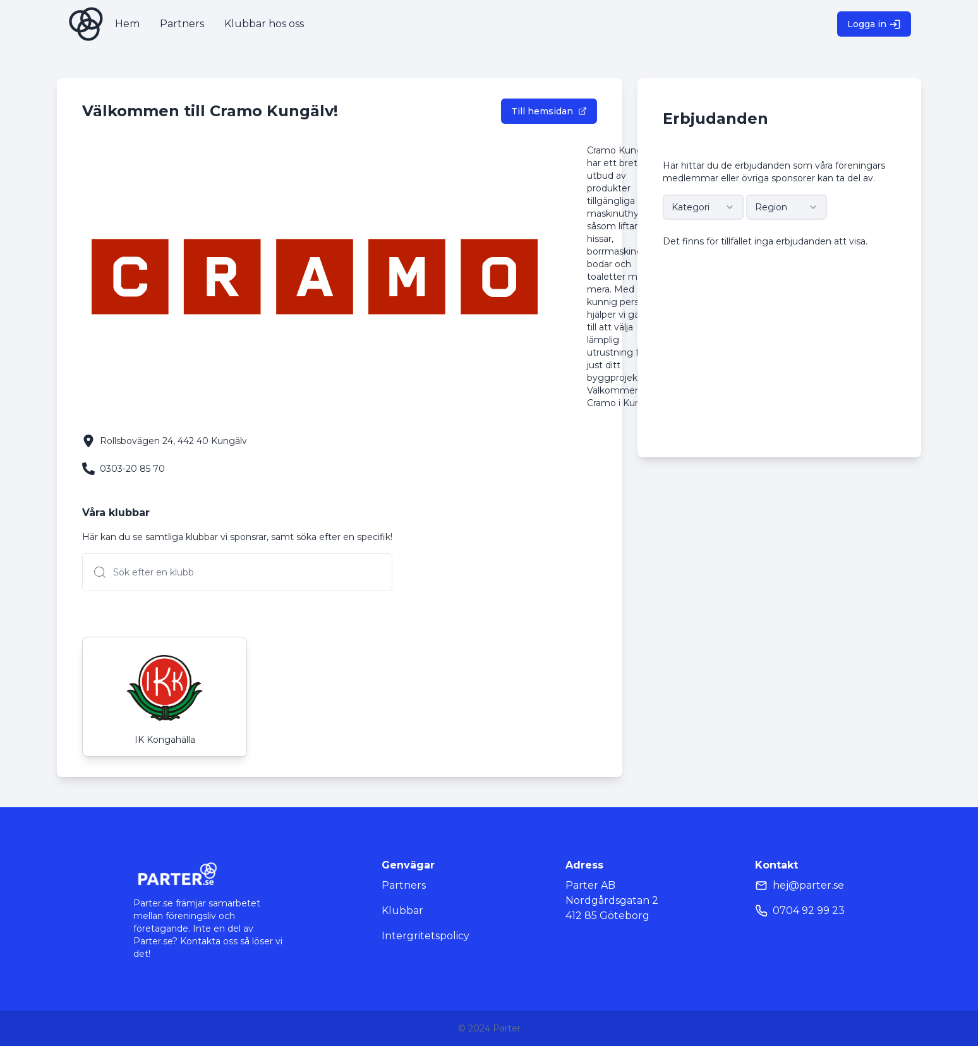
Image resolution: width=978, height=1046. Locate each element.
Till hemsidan (549, 111)
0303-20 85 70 (132, 468)
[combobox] (703, 207)
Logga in (874, 24)
